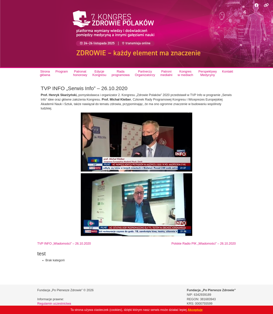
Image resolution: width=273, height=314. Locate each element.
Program (61, 71)
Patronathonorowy (80, 73)
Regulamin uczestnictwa (54, 303)
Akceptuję (195, 310)
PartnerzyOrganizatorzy (145, 73)
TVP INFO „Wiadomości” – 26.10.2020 (64, 243)
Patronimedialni (166, 73)
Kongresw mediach (185, 73)
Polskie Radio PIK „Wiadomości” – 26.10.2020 (203, 243)
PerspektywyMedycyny (207, 73)
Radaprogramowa (121, 73)
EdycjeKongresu (99, 73)
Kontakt (227, 71)
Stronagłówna (45, 73)
